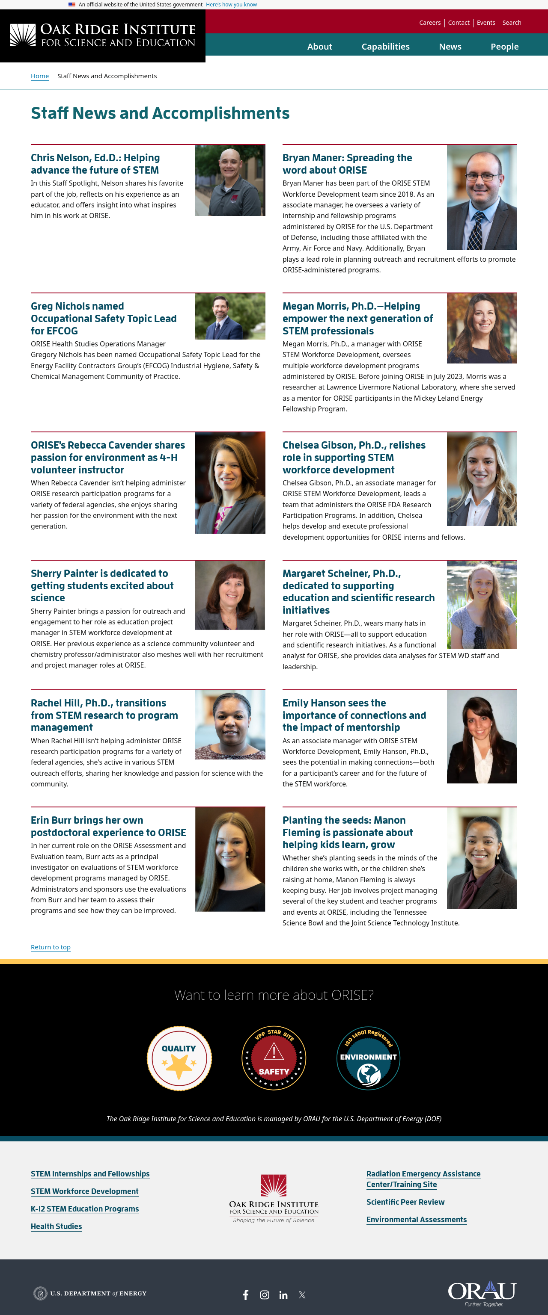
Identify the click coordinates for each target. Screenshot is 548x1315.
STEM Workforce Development (85, 1191)
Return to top (51, 947)
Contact (459, 23)
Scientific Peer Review (405, 1202)
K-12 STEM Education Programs (85, 1209)
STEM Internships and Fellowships (90, 1174)
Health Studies (56, 1226)
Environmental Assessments (416, 1219)
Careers (430, 23)
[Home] (102, 36)
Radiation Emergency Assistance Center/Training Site (423, 1179)
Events (486, 23)
